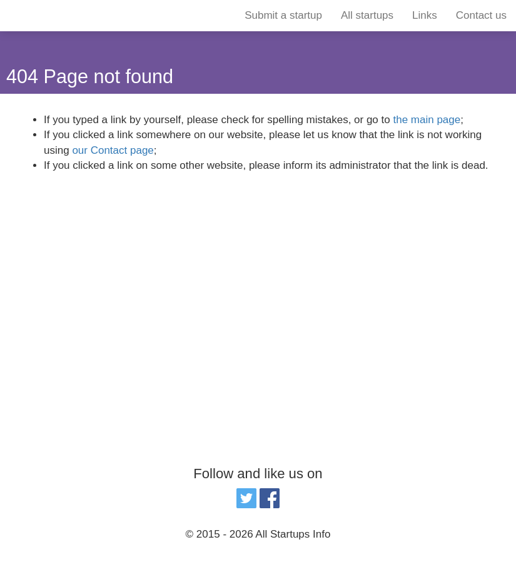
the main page (426, 120)
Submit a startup (283, 15)
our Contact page (112, 150)
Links (424, 15)
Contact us (481, 15)
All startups (367, 15)
